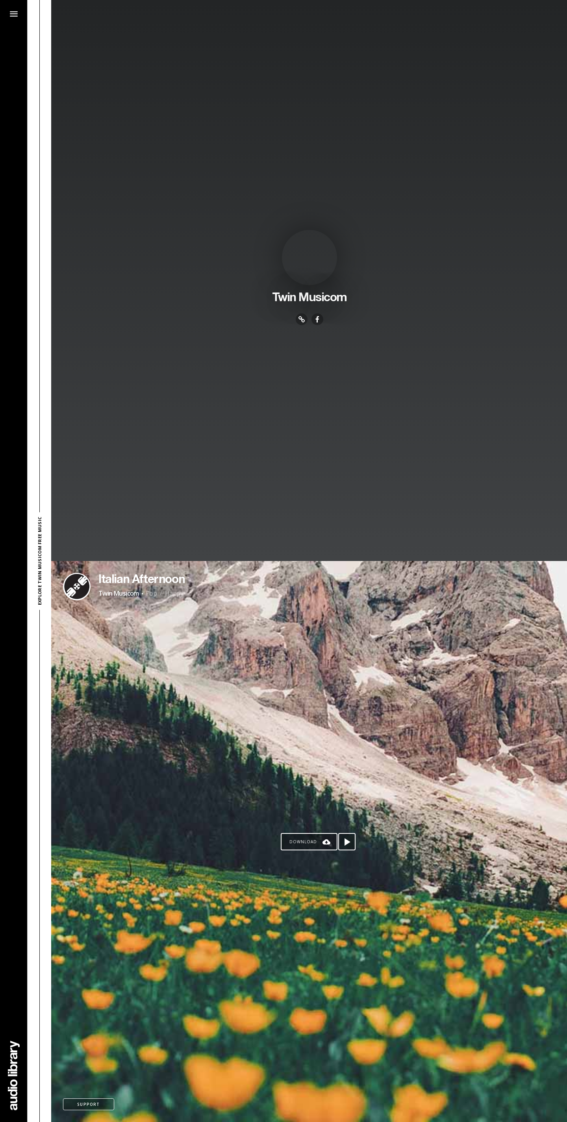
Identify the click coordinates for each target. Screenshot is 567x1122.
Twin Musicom (118, 593)
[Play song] (347, 841)
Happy (174, 593)
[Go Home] (14, 1075)
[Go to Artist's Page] (77, 586)
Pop (151, 593)
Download (303, 841)
